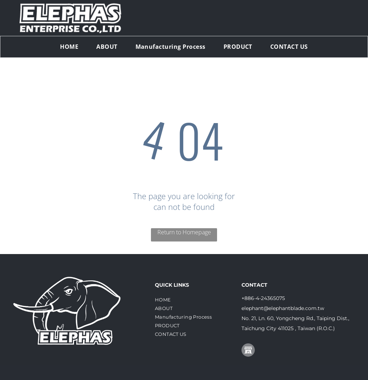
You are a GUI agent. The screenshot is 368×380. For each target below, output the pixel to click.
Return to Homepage (184, 232)
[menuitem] (69, 46)
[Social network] (248, 350)
